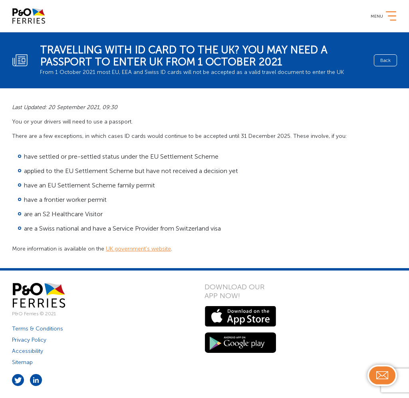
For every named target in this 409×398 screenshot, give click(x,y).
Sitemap (22, 362)
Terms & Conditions (37, 328)
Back (385, 60)
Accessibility (27, 351)
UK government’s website (138, 248)
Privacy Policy (29, 339)
